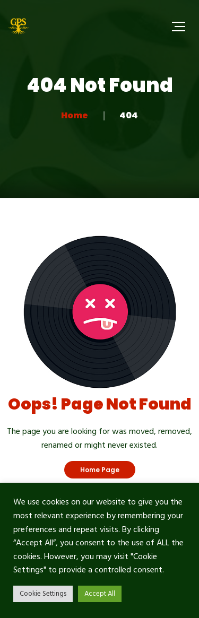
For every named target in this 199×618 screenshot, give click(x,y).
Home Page (99, 469)
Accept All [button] (99, 593)
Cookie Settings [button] (43, 593)
